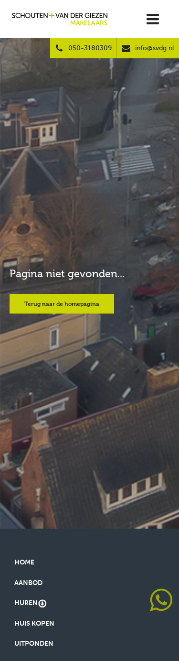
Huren (30, 603)
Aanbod (28, 583)
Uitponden (33, 643)
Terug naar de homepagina (61, 303)
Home (24, 562)
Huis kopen (34, 623)
